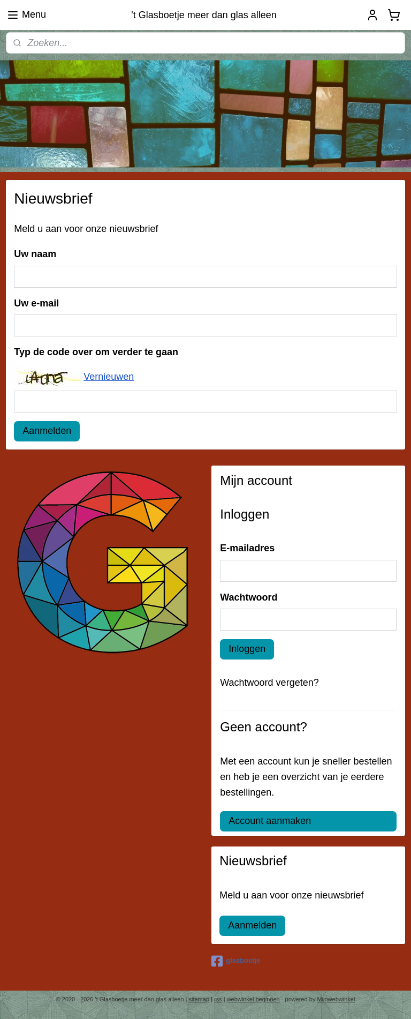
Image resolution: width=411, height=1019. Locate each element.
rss (218, 999)
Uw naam (35, 254)
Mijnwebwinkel (336, 999)
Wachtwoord (248, 597)
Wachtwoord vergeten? (269, 682)
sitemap (199, 999)
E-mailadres (247, 548)
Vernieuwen (108, 376)
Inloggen (247, 648)
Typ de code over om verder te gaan (96, 352)
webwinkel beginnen (253, 999)
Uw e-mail (36, 303)
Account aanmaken (270, 820)
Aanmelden (46, 430)
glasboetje (235, 961)
